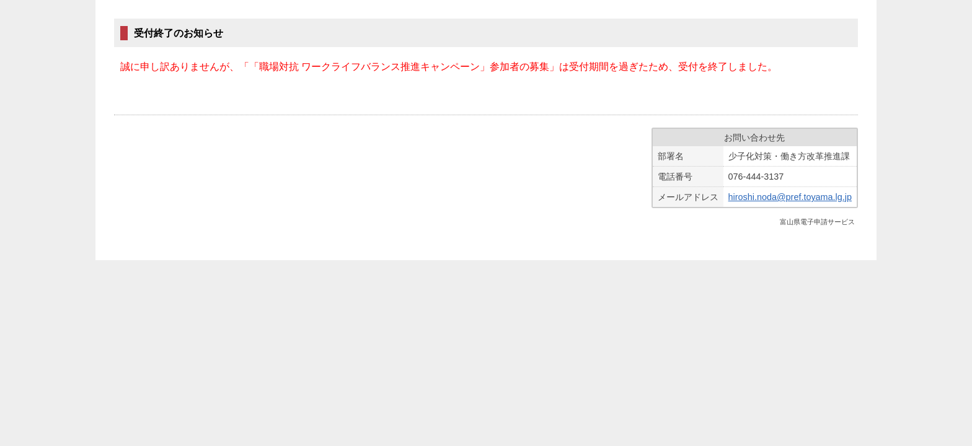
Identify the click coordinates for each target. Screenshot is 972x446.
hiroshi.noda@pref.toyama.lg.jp (790, 197)
